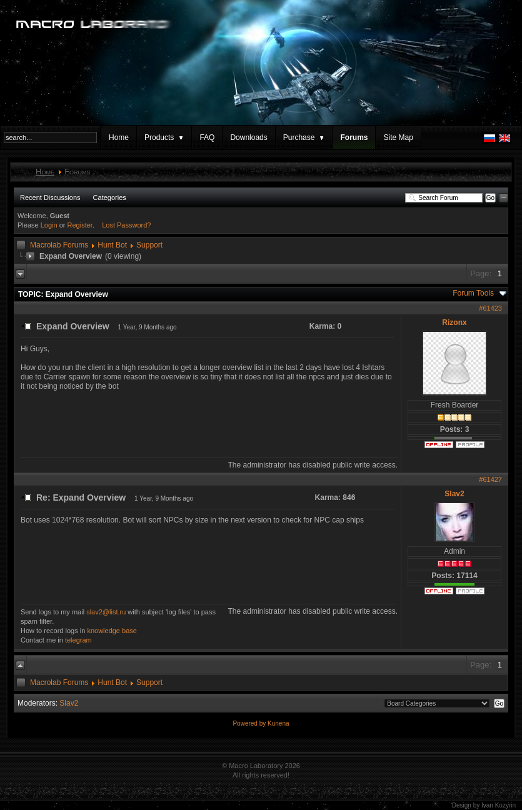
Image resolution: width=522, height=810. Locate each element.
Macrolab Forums (59, 245)
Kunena (278, 723)
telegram (78, 640)
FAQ (206, 137)
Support (149, 245)
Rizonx (454, 322)
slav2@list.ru (106, 612)
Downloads (248, 137)
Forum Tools (473, 293)
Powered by (250, 723)
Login (49, 225)
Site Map (398, 137)
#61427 (490, 479)
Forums (354, 137)
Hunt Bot (112, 245)
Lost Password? (126, 225)
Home (119, 137)
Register (80, 225)
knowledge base (112, 630)
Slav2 (454, 493)
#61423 (490, 308)
